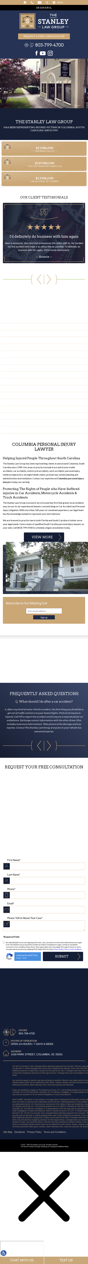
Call (32, 2)
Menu (60, 2)
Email (40, 2)
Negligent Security (19, 422)
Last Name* (13, 874)
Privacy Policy (58, 949)
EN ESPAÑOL (44, 7)
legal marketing (42, 1146)
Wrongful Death (17, 374)
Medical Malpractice (20, 402)
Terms (24, 958)
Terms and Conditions (73, 949)
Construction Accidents (23, 367)
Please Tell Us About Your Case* (25, 917)
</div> (22, 1252)
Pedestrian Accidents (20, 360)
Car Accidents (16, 326)
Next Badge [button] (81, 659)
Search (47, 2)
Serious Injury (16, 354)
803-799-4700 (49, 45)
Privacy (19, 958)
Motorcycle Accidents (21, 347)
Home (25, 2)
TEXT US (66, 1260)
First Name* (14, 860)
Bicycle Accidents (18, 388)
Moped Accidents (18, 395)
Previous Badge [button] (6, 659)
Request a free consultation (44, 36)
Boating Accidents (19, 381)
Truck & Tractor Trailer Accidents (29, 333)
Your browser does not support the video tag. (44, 83)
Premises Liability (17, 416)
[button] (23, 279)
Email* (10, 903)
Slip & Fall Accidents (19, 340)
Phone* (11, 889)
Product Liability (18, 429)
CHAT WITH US (22, 1260)
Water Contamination (21, 409)
